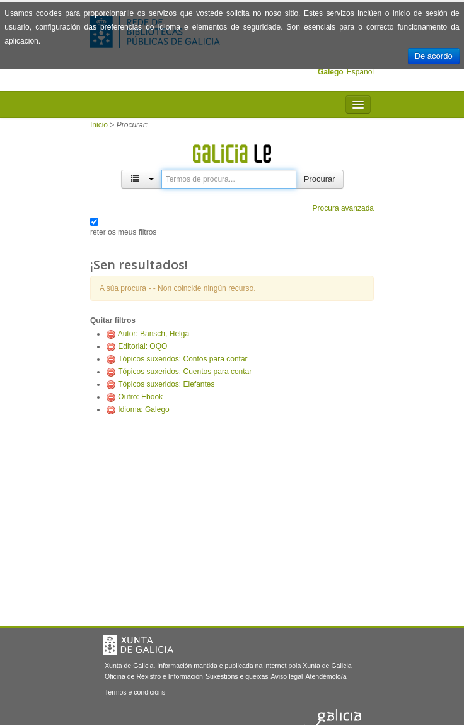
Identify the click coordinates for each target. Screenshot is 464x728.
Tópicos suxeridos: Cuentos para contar (185, 371)
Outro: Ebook (140, 396)
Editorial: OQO (142, 346)
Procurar (319, 179)
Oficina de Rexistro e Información (154, 676)
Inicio (99, 124)
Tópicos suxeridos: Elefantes (166, 384)
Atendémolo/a (325, 676)
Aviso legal (287, 676)
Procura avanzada (343, 208)
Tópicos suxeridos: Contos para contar (182, 359)
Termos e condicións (135, 692)
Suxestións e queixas (237, 676)
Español (360, 72)
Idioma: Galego (143, 409)
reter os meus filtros (123, 232)
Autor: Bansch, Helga (153, 333)
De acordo (434, 56)
